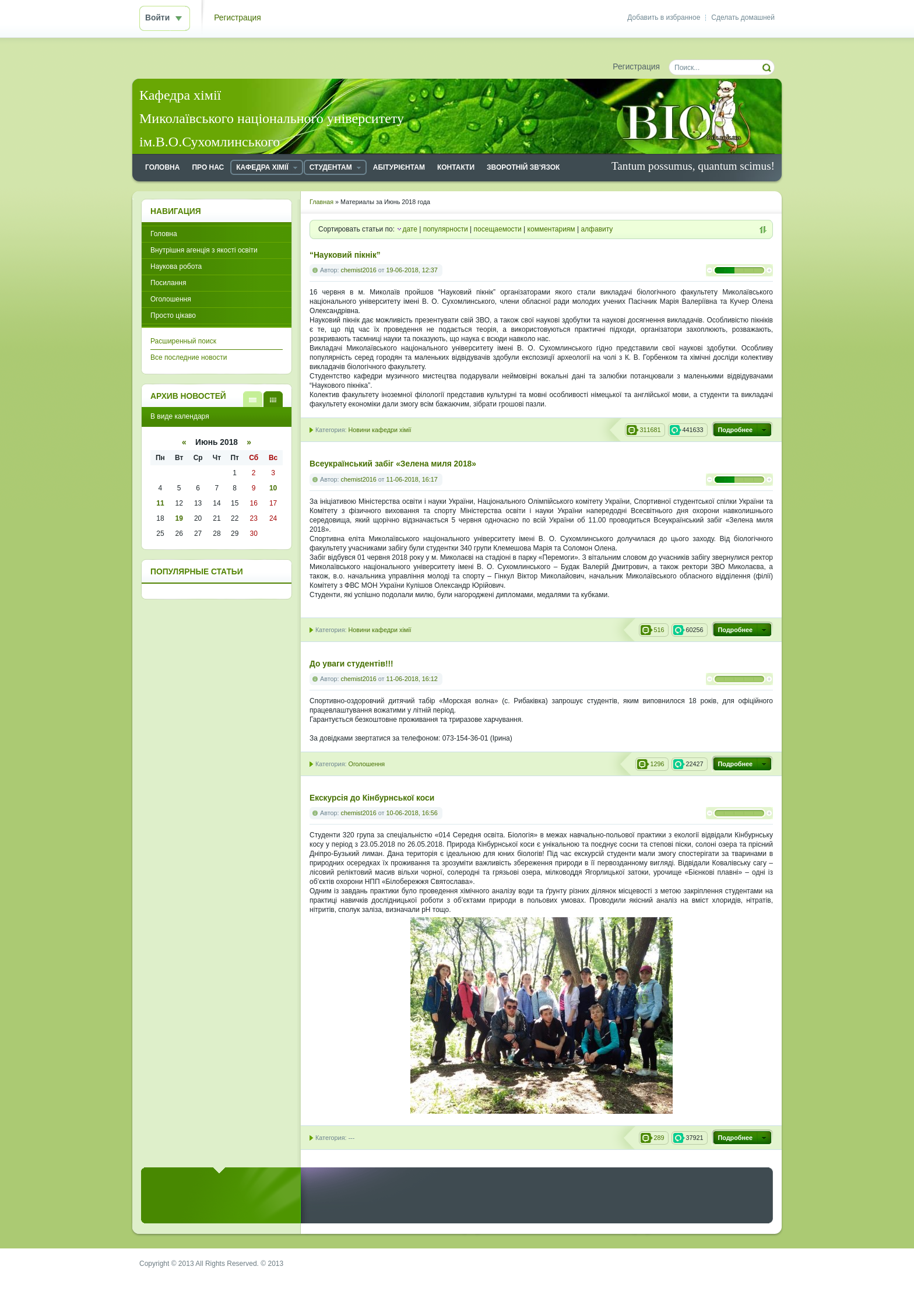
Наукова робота (176, 266)
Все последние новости (188, 357)
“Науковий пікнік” (345, 255)
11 (160, 503)
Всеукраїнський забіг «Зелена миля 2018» (393, 463)
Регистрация (237, 17)
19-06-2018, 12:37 (411, 269)
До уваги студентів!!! (351, 663)
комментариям (551, 229)
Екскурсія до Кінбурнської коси (372, 798)
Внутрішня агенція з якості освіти (204, 250)
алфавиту (597, 229)
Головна (163, 234)
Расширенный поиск (183, 341)
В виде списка (252, 399)
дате (409, 229)
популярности (445, 229)
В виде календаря (273, 399)
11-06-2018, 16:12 (411, 678)
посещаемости (498, 229)
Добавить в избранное (663, 17)
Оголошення (366, 763)
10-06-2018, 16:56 (411, 812)
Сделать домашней (743, 17)
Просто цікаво (173, 315)
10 (273, 488)
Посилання (168, 283)
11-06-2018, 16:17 (411, 479)
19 (179, 518)
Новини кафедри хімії (379, 429)
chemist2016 (359, 269)
